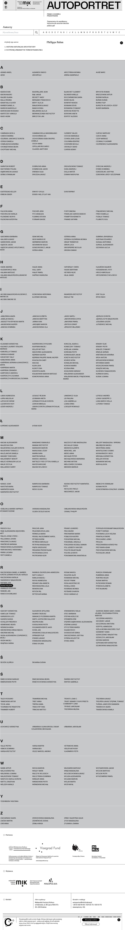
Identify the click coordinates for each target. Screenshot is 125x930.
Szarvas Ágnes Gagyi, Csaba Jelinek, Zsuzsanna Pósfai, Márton (107, 613)
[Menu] (5, 2)
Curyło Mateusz (103, 133)
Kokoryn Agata (38, 371)
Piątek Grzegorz (39, 547)
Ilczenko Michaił (39, 297)
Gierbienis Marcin (40, 242)
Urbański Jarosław (72, 727)
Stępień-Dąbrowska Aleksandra (78, 622)
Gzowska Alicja (103, 247)
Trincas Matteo (39, 709)
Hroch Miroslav (103, 272)
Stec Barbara (70, 614)
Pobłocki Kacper (71, 536)
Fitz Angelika (38, 214)
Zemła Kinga (37, 823)
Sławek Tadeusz (39, 614)
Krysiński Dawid (103, 363)
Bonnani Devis (70, 105)
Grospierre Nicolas (73, 247)
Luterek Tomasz (103, 404)
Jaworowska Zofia (72, 319)
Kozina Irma (69, 368)
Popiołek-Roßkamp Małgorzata (110, 528)
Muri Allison (101, 464)
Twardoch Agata (103, 707)
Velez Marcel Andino (41, 751)
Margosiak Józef (39, 451)
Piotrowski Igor (39, 555)
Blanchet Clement (72, 92)
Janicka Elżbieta (39, 316)
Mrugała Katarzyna (104, 456)
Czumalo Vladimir (104, 141)
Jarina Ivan (37, 321)
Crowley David (70, 147)
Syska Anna (69, 641)
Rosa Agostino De (72, 583)
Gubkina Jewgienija (104, 236)
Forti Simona (70, 211)
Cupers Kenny (70, 149)
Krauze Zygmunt (103, 349)
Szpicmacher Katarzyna (106, 643)
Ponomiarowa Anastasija (75, 555)
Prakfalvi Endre (103, 536)
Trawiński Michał (39, 699)
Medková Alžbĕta (71, 448)
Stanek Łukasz (38, 638)
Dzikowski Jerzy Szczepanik (108, 174)
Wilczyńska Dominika (41, 776)
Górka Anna (37, 250)
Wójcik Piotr (101, 773)
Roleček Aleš (70, 575)
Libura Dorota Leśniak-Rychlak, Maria (45, 408)
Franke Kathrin (70, 219)
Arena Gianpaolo (71, 75)
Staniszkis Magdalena (41, 641)
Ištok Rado (100, 297)
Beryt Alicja (37, 103)
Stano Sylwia (38, 643)
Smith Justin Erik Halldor (43, 619)
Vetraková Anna (71, 746)
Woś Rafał (68, 784)
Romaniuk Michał (71, 578)
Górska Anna (70, 236)
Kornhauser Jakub (72, 355)
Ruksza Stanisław (104, 572)
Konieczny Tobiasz (72, 346)
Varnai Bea (37, 748)
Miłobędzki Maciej (104, 445)
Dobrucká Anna (39, 166)
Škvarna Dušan (39, 662)
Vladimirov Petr (71, 751)
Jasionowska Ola (40, 327)
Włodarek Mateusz (72, 768)
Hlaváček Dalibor (103, 267)
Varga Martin (38, 746)
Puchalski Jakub (103, 553)
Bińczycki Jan (38, 116)
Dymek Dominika (103, 169)
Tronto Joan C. (70, 699)
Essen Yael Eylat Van (41, 194)
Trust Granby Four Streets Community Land (75, 702)
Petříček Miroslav (40, 542)
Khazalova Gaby (39, 360)
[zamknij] (121, 42)
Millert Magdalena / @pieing (108, 442)
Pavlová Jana (38, 528)
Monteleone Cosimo (105, 451)
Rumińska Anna (102, 575)
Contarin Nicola (71, 144)
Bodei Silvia (69, 100)
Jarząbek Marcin (39, 324)
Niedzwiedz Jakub (71, 491)
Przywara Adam (103, 547)
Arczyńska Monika (72, 72)
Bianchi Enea (37, 108)
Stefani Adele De (71, 616)
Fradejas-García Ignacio (75, 214)
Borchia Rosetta (71, 111)
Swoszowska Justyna (74, 635)
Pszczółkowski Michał (106, 550)
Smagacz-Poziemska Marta (43, 616)
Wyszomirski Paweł (104, 776)
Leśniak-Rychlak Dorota (42, 401)
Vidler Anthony (71, 748)
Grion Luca (69, 245)
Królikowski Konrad (105, 360)
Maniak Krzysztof (40, 445)
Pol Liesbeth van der (73, 547)
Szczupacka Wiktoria (105, 624)
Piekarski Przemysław (42, 550)
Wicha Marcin (38, 768)
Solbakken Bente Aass (42, 627)
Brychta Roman (103, 92)
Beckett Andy (38, 97)
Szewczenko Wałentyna (106, 635)
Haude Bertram (71, 270)
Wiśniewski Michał (40, 784)
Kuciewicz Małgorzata (106, 371)
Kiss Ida (35, 363)
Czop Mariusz (102, 138)
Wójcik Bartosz (103, 771)
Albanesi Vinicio (39, 72)
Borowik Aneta (70, 113)
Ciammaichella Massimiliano (44, 133)
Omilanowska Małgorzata (75, 509)
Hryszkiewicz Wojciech (106, 275)
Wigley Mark (37, 771)
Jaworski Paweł (71, 321)
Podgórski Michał (72, 539)
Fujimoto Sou (102, 219)
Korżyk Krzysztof (72, 357)
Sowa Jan (36, 630)
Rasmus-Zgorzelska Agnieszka (45, 572)
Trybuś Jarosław (72, 706)
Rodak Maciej (70, 572)
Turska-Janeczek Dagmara (107, 704)
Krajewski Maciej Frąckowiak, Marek (76, 378)
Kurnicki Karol (102, 374)
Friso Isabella (102, 214)
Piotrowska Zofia (40, 553)
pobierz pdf (51, 25)
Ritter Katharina (39, 594)
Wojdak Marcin (71, 779)
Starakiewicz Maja (72, 611)
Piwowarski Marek (72, 534)
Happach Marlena (40, 275)
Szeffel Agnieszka (104, 626)
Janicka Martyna (39, 319)
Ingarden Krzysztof (73, 294)
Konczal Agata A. (71, 344)
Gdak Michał (37, 236)
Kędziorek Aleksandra (42, 352)
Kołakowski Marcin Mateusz (44, 374)
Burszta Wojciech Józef (107, 105)
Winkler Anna (38, 779)
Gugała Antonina (103, 242)
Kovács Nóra (69, 360)
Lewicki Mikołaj (39, 404)
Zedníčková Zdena (40, 821)
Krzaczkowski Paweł (105, 365)
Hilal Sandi (69, 275)
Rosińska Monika (71, 589)
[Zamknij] (118, 919)
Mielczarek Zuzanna (73, 464)
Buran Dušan (101, 100)
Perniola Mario (39, 534)
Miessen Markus (71, 467)
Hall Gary (36, 270)
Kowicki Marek (70, 365)
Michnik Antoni (70, 461)
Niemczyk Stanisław (104, 484)
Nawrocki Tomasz (40, 486)
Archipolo (36, 75)
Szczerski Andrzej (104, 618)
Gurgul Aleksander (104, 245)
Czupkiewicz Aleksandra (107, 144)
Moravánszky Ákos (104, 453)
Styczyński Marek (72, 627)
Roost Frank (69, 580)
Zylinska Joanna (71, 823)
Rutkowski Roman (104, 583)
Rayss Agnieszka (39, 580)
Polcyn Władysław (72, 550)
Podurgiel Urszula (72, 542)
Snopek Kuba (37, 622)
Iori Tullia (100, 294)
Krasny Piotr (101, 346)
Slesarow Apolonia (41, 611)
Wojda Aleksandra (72, 776)
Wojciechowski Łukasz (74, 773)
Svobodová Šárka (72, 633)
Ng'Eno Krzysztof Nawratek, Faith (76, 485)
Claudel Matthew (40, 149)
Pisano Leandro (71, 528)
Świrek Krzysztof (72, 679)
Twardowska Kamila (105, 709)
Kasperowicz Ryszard (42, 344)
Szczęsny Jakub (103, 621)
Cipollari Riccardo (40, 146)
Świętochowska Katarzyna (44, 682)
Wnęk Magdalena (71, 771)
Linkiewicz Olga (71, 396)
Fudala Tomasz (102, 217)
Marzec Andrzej (39, 459)
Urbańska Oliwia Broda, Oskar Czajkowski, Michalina (45, 728)
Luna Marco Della (104, 401)
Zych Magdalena (71, 821)
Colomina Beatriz (71, 141)
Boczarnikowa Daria (73, 97)
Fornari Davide (38, 219)
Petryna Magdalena (41, 545)
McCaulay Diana (71, 445)
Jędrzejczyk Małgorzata (107, 319)
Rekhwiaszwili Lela (40, 586)
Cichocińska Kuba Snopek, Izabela (43, 140)
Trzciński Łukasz (103, 699)
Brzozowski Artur (104, 94)
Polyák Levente (70, 553)
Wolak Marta (70, 782)
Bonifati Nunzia (70, 103)
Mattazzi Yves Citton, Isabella (45, 461)
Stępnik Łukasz (70, 624)
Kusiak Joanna (102, 376)
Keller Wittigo (38, 349)
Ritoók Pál (36, 591)
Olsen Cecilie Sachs (41, 511)
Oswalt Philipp (70, 511)
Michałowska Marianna (74, 459)
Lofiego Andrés (103, 396)
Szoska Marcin (102, 640)
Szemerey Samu (102, 632)
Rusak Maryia (102, 580)
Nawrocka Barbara (40, 484)
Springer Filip (38, 635)
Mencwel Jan (70, 451)
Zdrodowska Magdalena (43, 818)
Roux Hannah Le (71, 594)
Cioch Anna (37, 144)
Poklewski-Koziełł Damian (75, 545)
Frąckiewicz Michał (104, 211)
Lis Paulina (68, 398)
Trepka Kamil (37, 704)
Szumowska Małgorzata (106, 645)
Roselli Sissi (69, 586)
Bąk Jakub (36, 94)
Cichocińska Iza (39, 136)
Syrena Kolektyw (71, 638)
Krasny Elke (101, 344)
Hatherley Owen (71, 267)
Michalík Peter (70, 456)
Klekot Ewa (37, 368)
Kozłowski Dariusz (72, 371)
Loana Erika (69, 404)
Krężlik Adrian (102, 352)
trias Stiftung (38, 707)
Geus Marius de (39, 239)
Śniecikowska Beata (40, 679)
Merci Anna (69, 453)
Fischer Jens (38, 211)
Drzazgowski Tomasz (73, 166)
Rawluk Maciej (38, 578)
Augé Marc (100, 72)
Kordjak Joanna (71, 349)
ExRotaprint (69, 192)
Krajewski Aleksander (74, 374)
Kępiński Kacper (39, 355)
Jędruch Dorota (103, 316)
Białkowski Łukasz (40, 105)
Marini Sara (37, 453)
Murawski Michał (103, 461)
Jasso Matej (69, 316)
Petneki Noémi (38, 539)
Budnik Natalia (102, 97)
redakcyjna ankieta (40, 583)
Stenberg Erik (70, 619)
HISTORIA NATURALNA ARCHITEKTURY (21, 47)
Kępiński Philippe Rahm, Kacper (45, 357)
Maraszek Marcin (40, 448)
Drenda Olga (37, 172)
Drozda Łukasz (39, 174)
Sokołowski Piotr (40, 624)
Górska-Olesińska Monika (75, 239)
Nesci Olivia (37, 489)
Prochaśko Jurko (103, 539)
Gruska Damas (70, 250)
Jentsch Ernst (70, 324)
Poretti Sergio (102, 531)
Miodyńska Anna (103, 448)
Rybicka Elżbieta (103, 586)
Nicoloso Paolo (71, 489)
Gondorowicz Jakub (41, 247)
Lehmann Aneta (39, 398)
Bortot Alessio (71, 116)
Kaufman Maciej (39, 346)
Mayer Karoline (39, 464)
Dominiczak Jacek (40, 169)
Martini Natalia (38, 456)
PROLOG (99, 542)
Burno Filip (101, 103)
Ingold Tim (68, 297)
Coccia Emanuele (71, 136)
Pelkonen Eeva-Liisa (40, 531)
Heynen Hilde (70, 272)
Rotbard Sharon (71, 591)
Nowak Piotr (101, 486)
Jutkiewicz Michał (104, 324)
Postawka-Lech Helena (106, 534)
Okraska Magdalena (41, 509)
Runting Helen (102, 578)
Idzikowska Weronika (41, 294)
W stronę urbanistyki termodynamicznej (24, 50)
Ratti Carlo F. (38, 575)
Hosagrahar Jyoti (104, 270)
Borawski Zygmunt (72, 108)
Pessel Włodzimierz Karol (43, 536)
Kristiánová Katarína (105, 355)
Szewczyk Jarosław (105, 637)
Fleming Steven (39, 217)
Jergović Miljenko (72, 327)
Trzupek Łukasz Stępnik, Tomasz (110, 701)
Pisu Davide (69, 531)
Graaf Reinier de (71, 242)
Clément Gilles (70, 133)
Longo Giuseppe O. (103, 398)
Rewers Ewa (37, 589)
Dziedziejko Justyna (105, 172)
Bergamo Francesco (41, 100)
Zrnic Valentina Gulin (73, 818)
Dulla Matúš (69, 172)
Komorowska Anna (40, 376)
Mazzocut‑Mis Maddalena (75, 442)
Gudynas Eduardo (104, 239)
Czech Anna (101, 136)
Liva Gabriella (70, 401)
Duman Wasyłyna (71, 174)
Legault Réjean (39, 396)
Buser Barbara (102, 108)
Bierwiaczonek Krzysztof (43, 113)
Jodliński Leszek (103, 321)
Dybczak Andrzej (103, 166)
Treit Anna (37, 701)
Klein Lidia (36, 365)
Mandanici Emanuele (41, 442)
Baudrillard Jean (40, 92)
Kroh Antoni (101, 357)
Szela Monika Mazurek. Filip (108, 629)
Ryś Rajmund (101, 589)
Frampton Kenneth (72, 217)
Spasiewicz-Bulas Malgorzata (45, 633)
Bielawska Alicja (39, 111)
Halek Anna (37, 267)
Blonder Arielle (71, 94)
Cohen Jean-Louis (71, 138)
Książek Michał (102, 368)
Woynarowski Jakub (105, 768)
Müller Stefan (102, 459)
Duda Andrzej (70, 169)
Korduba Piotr (70, 352)
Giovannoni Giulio (40, 245)
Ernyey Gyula (38, 192)
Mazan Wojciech (39, 467)
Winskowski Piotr (40, 782)
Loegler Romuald (71, 406)
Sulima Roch (69, 630)
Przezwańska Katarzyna (106, 545)
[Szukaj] (36, 32)
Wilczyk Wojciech (40, 773)
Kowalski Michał (71, 363)
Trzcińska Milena (71, 709)
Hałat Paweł (37, 272)
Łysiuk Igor (37, 426)
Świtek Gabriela (71, 682)
